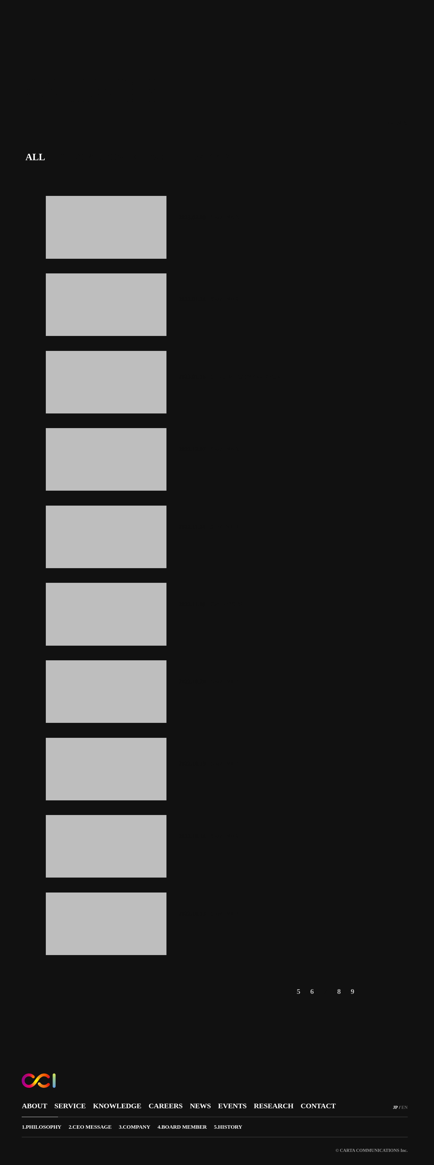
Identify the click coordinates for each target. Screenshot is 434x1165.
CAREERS (219, 15)
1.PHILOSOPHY (42, 1124)
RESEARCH (308, 15)
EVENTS (275, 15)
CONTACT (343, 15)
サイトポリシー (135, 1149)
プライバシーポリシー (186, 1149)
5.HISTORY (240, 1124)
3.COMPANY (140, 1124)
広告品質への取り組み (84, 1149)
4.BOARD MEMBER (191, 1124)
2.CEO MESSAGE (93, 1124)
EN (406, 15)
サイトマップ (36, 1149)
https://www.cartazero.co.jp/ (192, 56)
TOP (372, 123)
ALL (35, 157)
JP (396, 15)
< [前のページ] (272, 991)
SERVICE (145, 15)
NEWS (248, 15)
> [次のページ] (373, 991)
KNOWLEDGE (182, 15)
